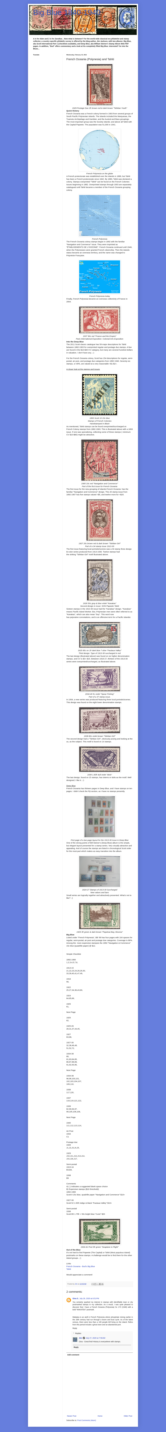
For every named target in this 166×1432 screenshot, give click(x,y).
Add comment (73, 1355)
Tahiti (68, 1269)
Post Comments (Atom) (86, 1420)
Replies (78, 1333)
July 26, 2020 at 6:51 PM (89, 1298)
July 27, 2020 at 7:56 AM (95, 1338)
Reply (75, 1328)
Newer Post (71, 1416)
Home (100, 1416)
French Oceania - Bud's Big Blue (80, 1266)
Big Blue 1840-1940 (67, 12)
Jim (80, 1338)
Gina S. (76, 1298)
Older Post (128, 1416)
